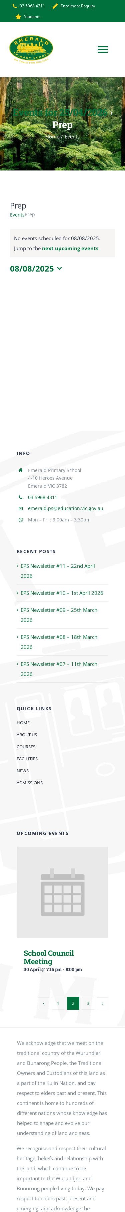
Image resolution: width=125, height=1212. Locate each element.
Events (17, 215)
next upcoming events (70, 248)
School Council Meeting (49, 957)
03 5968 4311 (42, 497)
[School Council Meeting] (62, 851)
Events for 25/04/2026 (60, 112)
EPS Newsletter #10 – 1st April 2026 (62, 592)
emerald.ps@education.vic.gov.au (65, 508)
